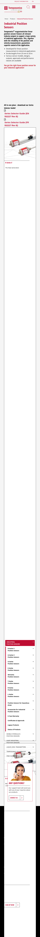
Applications (28, 911)
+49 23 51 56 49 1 (14, 873)
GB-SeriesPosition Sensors (13, 676)
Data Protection (18, 919)
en (33, 1)
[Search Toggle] (28, 7)
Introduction (9, 911)
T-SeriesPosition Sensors (13, 682)
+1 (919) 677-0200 (14, 844)
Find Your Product (14, 756)
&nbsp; (20, 85)
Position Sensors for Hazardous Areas (18, 704)
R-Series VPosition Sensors (13, 650)
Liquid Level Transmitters (16, 747)
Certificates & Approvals (16, 720)
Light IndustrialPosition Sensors (13, 742)
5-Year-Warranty (13, 716)
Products (12, 19)
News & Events (9, 915)
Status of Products (14, 729)
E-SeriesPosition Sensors (13, 669)
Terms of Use (8, 918)
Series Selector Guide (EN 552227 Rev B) (17, 115)
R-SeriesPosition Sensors (13, 689)
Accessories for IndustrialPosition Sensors (16, 711)
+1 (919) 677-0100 (14, 841)
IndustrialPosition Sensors (13, 643)
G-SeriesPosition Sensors (13, 663)
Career (16, 915)
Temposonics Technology (16, 751)
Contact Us (14, 798)
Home (6, 19)
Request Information (21, 1)
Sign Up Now (9, 905)
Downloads (28, 915)
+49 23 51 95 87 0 (14, 870)
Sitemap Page (28, 918)
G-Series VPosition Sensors (13, 656)
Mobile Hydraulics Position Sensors (13, 735)
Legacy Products (13, 725)
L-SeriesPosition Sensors (13, 695)
